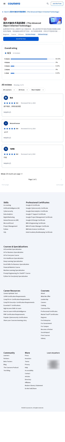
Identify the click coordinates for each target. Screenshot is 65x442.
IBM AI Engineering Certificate (35, 223)
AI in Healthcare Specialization (13, 258)
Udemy (43, 338)
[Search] (47, 3)
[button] (12, 174)
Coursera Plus (45, 308)
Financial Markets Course (12, 267)
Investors (28, 358)
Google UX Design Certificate (35, 220)
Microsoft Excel (9, 223)
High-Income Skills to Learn (12, 308)
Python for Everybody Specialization (16, 276)
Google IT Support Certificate (36, 214)
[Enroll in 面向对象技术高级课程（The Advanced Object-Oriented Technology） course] (21, 39)
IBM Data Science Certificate (35, 229)
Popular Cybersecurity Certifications (16, 317)
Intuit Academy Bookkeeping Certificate (39, 232)
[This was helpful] (7, 112)
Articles (27, 376)
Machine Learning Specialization (14, 270)
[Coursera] (14, 3)
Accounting (7, 205)
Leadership (44, 299)
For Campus (45, 326)
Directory (28, 379)
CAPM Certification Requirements (15, 296)
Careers (43, 302)
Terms (27, 361)
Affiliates (28, 382)
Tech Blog (7, 370)
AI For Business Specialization (13, 252)
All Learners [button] (7, 90)
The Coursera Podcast (11, 367)
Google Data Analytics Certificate (37, 211)
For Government (46, 323)
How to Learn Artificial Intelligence (15, 311)
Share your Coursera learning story (15, 320)
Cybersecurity (8, 211)
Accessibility (29, 370)
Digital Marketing (9, 217)
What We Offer (45, 296)
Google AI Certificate (33, 205)
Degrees (44, 317)
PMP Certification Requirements (14, 314)
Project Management (10, 226)
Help (26, 367)
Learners (6, 355)
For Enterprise (45, 320)
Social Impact (45, 332)
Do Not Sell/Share (31, 388)
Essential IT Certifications (12, 305)
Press (27, 355)
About (43, 293)
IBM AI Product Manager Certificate (37, 226)
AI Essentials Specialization (12, 249)
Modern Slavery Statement (34, 385)
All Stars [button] (21, 90)
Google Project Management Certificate (39, 217)
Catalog (43, 305)
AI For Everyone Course (11, 255)
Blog (5, 364)
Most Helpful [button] (36, 90)
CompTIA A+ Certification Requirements (17, 299)
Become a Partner (47, 329)
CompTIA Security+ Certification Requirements (19, 302)
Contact (27, 373)
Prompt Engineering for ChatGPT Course (17, 273)
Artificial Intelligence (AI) (11, 208)
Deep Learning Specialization (13, 261)
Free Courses (45, 335)
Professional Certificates (49, 311)
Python (6, 229)
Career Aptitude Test (11, 293)
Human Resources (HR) (11, 220)
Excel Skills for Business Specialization (16, 264)
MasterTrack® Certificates (49, 314)
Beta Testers (8, 361)
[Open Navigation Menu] (4, 3)
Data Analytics (8, 214)
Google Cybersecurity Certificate (37, 208)
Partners (6, 358)
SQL (5, 232)
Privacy (27, 364)
